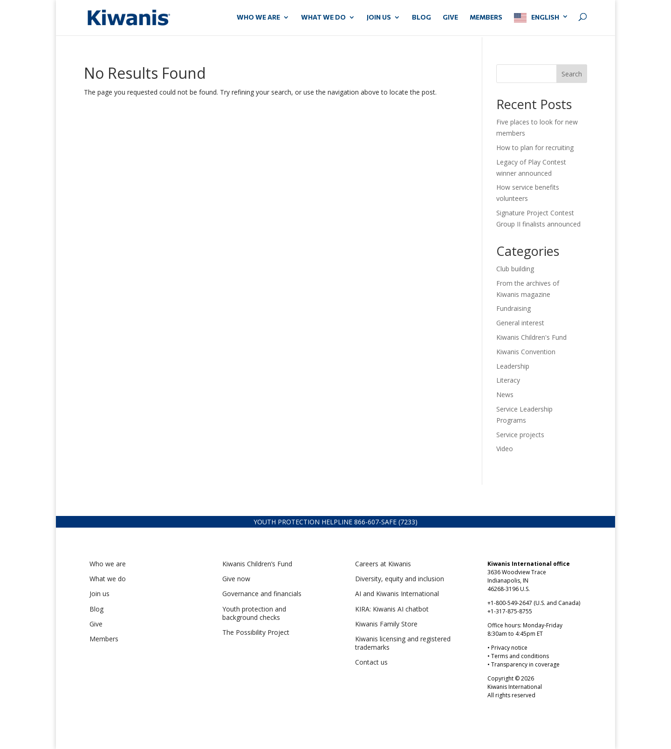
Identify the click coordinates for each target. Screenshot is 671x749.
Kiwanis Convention (525, 351)
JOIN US (379, 17)
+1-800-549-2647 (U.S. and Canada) (533, 603)
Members (103, 638)
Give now (236, 578)
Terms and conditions (520, 656)
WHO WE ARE (258, 17)
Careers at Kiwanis (383, 563)
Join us (99, 593)
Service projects (520, 434)
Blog (421, 17)
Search (571, 73)
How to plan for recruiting (535, 147)
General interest (520, 322)
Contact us (371, 662)
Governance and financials (261, 593)
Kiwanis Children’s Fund (257, 563)
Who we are (107, 563)
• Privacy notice (507, 648)
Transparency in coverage (525, 664)
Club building (515, 268)
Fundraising (513, 308)
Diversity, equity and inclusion (399, 578)
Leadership (512, 366)
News (505, 394)
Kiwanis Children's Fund (531, 337)
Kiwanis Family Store (386, 623)
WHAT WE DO (323, 17)
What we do (107, 578)
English (545, 17)
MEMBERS (486, 17)
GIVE (450, 17)
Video (504, 448)
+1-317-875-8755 (509, 611)
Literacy (508, 380)
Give (96, 623)
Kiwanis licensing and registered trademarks (403, 643)
